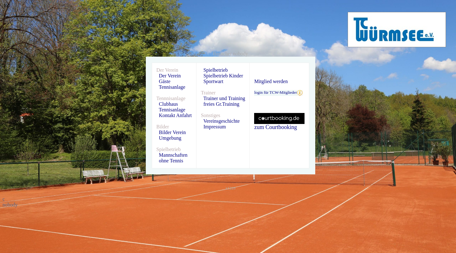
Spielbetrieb (215, 70)
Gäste (164, 81)
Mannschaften (173, 155)
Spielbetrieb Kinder (223, 75)
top (7, 5)
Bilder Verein (172, 132)
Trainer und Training (224, 98)
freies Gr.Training (221, 104)
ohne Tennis (171, 160)
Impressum (214, 126)
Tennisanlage (172, 87)
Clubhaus (168, 104)
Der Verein (170, 75)
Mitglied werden (271, 81)
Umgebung (170, 138)
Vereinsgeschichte (221, 121)
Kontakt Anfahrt (175, 115)
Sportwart (213, 81)
